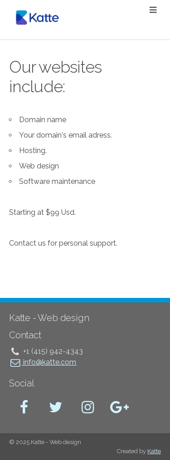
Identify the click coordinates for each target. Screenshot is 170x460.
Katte (154, 451)
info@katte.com (42, 362)
